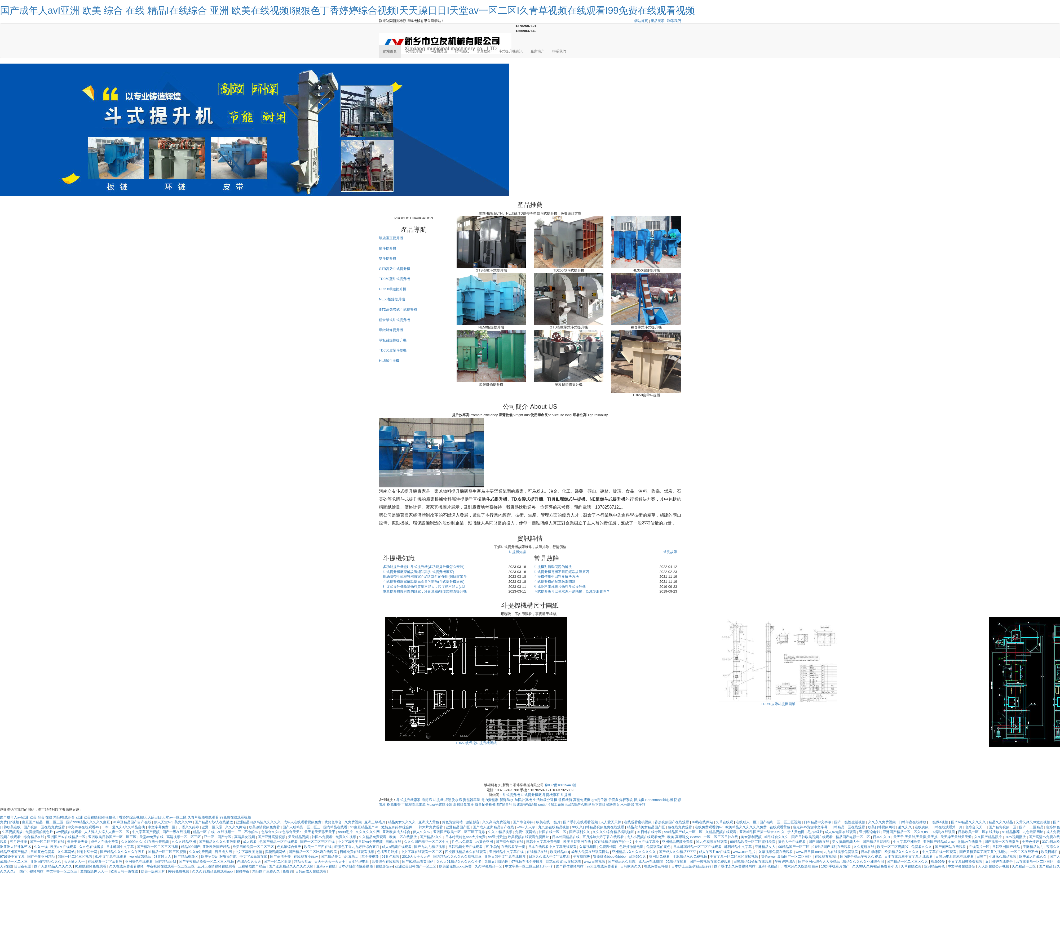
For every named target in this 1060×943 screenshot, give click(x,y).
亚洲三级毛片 (375, 822)
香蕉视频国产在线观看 (672, 822)
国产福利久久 (580, 832)
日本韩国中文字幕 (120, 847)
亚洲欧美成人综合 (396, 832)
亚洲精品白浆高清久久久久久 (259, 822)
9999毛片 (346, 832)
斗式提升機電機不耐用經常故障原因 (561, 572)
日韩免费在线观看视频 (357, 852)
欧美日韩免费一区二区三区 (254, 847)
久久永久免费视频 (882, 822)
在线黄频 (922, 827)
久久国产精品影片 (988, 837)
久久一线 (41, 847)
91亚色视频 (391, 857)
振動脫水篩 (453, 800)
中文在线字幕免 (647, 842)
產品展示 (657, 21)
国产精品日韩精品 (877, 842)
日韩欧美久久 (631, 866)
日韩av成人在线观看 (311, 871)
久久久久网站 (236, 827)
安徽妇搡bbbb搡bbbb (610, 857)
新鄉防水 (506, 800)
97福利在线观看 (943, 832)
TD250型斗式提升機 (394, 279)
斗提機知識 (438, 51)
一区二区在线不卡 (1024, 852)
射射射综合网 (87, 852)
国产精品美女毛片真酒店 (340, 857)
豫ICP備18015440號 (560, 785)
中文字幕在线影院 (962, 866)
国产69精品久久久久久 (969, 822)
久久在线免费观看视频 (127, 866)
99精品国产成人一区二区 (684, 832)
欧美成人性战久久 (1033, 857)
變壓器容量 (471, 800)
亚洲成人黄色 (429, 822)
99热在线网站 (703, 822)
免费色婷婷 (1031, 842)
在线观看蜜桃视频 (638, 822)
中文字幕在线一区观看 (939, 852)
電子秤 (640, 805)
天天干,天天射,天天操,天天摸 (916, 837)
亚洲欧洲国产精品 (216, 847)
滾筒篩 (427, 800)
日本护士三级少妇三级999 (691, 866)
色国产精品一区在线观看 (278, 842)
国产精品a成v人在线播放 (214, 822)
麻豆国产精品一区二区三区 (43, 822)
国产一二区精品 (1031, 827)
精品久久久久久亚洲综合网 (863, 862)
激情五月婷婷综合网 (397, 827)
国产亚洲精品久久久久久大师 (292, 866)
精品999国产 (191, 847)
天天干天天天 (78, 842)
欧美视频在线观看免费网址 (529, 837)
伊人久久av (422, 832)
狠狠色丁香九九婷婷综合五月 (357, 847)
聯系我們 (674, 21)
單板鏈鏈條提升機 (393, 340)
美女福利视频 (751, 837)
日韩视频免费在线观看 (466, 847)
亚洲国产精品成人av (939, 842)
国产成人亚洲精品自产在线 (494, 827)
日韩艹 (982, 857)
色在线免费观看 (680, 827)
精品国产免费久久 (266, 871)
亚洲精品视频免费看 (678, 842)
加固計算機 (523, 800)
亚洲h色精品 (768, 866)
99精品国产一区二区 (794, 847)
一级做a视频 (939, 822)
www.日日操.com (809, 852)
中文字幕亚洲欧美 (907, 842)
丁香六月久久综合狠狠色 (799, 866)
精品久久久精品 (1001, 822)
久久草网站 (66, 852)
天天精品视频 (299, 837)
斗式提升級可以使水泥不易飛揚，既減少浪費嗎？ (572, 591)
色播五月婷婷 (388, 852)
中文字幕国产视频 (146, 832)
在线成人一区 (747, 822)
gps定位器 (599, 800)
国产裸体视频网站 (570, 866)
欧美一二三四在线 (318, 847)
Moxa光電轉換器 (439, 805)
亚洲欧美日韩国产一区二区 (416, 866)
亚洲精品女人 (765, 847)
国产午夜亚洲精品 (41, 857)
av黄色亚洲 (484, 842)
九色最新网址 (1033, 832)
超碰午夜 (243, 871)
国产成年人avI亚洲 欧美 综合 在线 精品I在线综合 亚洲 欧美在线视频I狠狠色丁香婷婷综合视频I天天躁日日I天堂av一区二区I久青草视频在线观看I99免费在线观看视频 (347, 10)
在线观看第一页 (513, 847)
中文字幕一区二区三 (62, 871)
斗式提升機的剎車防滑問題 (554, 582)
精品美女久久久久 (402, 822)
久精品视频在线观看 (721, 832)
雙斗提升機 (387, 258)
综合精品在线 (34, 837)
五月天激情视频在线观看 (216, 866)
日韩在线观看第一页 (947, 827)
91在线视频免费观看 (91, 866)
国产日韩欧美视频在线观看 (812, 837)
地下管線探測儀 (604, 805)
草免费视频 (370, 857)
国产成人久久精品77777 (678, 852)
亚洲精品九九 (1033, 847)
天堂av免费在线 (152, 837)
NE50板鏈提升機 (392, 299)
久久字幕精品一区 (489, 866)
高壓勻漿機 (582, 800)
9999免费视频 (179, 871)
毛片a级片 (815, 832)
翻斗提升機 (387, 248)
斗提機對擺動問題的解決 (553, 567)
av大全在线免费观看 (602, 866)
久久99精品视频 (500, 832)
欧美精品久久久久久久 (902, 852)
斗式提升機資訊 (510, 51)
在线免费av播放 (656, 866)
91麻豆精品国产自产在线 (132, 822)
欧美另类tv (209, 857)
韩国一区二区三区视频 (75, 857)
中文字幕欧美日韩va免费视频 (361, 842)
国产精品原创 (166, 862)
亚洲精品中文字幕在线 (507, 852)
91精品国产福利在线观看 (832, 847)
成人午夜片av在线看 (715, 852)
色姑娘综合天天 (289, 847)
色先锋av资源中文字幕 (810, 827)
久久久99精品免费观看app (213, 871)
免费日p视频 (10, 822)
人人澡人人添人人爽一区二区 (107, 832)
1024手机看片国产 (835, 866)
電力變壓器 (490, 800)
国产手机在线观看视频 (581, 822)
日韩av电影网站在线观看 (955, 857)
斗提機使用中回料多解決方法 (556, 577)
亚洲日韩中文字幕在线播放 (505, 857)
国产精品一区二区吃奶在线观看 (313, 852)
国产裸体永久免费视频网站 (735, 866)
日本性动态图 (872, 852)
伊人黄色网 (796, 832)
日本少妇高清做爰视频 (356, 866)
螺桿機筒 (565, 800)
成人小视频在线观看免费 (645, 837)
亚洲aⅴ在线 (326, 866)
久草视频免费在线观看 (776, 852)
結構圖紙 (462, 51)
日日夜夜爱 (23, 866)
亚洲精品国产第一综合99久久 (762, 832)
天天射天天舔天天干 (320, 832)
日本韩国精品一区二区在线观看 (697, 847)
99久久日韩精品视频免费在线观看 (598, 827)
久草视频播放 (13, 832)
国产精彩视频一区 (1003, 827)
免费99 (287, 871)
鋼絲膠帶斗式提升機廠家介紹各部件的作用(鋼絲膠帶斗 (425, 577)
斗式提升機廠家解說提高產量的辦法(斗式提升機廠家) (424, 582)
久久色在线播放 (91, 847)
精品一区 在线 (204, 832)
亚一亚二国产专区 (218, 837)
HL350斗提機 (389, 361)
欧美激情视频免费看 (265, 827)
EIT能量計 (504, 805)
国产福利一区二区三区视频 (780, 822)
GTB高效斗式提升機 (394, 269)
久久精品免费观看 (373, 837)
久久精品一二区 (1024, 866)
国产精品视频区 (186, 857)
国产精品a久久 (431, 837)
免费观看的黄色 (659, 847)
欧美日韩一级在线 (125, 871)
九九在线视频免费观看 (841, 852)
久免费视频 (353, 822)
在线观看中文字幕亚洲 (105, 862)
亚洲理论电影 (870, 832)
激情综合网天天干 (94, 871)
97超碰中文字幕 (12, 857)
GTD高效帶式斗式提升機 (398, 310)
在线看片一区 (980, 847)
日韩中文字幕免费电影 (544, 842)
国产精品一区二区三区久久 (908, 862)
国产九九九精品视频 (430, 847)
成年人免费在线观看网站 (590, 852)
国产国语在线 (819, 842)
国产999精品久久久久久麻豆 (88, 822)
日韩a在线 (394, 842)
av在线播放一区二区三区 (1034, 862)
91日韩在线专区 (649, 832)
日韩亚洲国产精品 (1006, 847)
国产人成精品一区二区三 (301, 827)
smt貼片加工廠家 (551, 805)
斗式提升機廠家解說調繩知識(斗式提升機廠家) (418, 572)
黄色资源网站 (453, 822)
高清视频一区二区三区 (184, 837)
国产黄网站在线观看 (951, 847)
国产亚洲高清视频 (272, 837)
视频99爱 (938, 862)
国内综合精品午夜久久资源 (861, 857)
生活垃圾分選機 (545, 800)
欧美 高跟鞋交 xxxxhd (684, 837)
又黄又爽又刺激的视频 (1033, 822)
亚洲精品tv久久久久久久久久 (634, 852)
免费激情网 (608, 847)
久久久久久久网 (368, 832)
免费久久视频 (346, 837)
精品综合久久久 (776, 837)
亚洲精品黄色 (935, 866)
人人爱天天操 (611, 822)
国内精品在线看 (335, 827)
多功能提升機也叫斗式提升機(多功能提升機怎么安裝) (424, 567)
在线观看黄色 (780, 827)
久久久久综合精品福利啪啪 (614, 832)
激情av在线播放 (970, 842)
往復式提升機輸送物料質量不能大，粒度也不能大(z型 (424, 587)
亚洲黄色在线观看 (139, 862)
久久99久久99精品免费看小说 (875, 866)
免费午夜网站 (526, 832)
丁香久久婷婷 (189, 827)
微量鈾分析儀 (485, 805)
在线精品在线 (537, 852)
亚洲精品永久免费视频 (690, 857)
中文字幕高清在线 (254, 857)
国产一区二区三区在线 (47, 842)
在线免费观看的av (709, 827)
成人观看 (250, 842)
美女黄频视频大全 (846, 842)
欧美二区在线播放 (403, 837)
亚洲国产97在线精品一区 (66, 837)
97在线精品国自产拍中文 (613, 842)
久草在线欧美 (911, 866)
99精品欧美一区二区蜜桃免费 (753, 842)
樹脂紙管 (394, 805)
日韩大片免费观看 (429, 827)
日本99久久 (638, 857)
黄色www (768, 857)
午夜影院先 (582, 857)
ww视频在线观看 (69, 832)
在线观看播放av (306, 857)
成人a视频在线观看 (397, 847)
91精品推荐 (1011, 832)
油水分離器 (625, 805)
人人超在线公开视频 (994, 866)
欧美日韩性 (1050, 852)
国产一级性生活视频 (850, 822)
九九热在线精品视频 (554, 827)
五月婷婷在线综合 (999, 862)
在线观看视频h (826, 857)
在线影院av (384, 866)
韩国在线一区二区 (553, 832)
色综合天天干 (976, 827)
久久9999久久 (132, 842)
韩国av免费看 (322, 837)
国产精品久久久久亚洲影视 (220, 842)
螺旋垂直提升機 (391, 238)
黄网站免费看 (660, 857)
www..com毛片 (745, 852)
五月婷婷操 (19, 842)
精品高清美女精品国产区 (646, 827)
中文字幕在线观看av (84, 827)
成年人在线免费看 (105, 842)
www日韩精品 (141, 857)
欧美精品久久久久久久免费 (746, 827)
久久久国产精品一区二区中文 (427, 842)
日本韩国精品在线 (566, 837)
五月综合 (492, 847)
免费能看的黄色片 (39, 832)
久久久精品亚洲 (184, 842)
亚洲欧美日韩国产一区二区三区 (113, 837)
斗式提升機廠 (531, 795)
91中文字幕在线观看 (111, 857)
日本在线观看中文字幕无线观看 (552, 847)
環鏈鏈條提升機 (391, 330)
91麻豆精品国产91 (365, 827)
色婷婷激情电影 (631, 847)
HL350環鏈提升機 (392, 289)
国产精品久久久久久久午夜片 (123, 852)
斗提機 (566, 795)
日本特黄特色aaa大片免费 (466, 837)
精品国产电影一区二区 (853, 837)
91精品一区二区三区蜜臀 (167, 852)
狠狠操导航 (228, 857)
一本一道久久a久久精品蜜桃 (124, 827)
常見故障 (484, 51)
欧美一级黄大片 (153, 871)
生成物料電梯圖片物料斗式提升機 (560, 587)
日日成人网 (224, 852)
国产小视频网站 (32, 871)
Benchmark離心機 (659, 800)
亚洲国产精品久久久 (46, 862)
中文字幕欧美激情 (249, 852)
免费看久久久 (922, 847)
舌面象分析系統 (620, 800)
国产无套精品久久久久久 (53, 866)
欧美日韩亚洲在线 (577, 842)
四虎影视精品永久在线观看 (466, 852)
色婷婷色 (1053, 827)
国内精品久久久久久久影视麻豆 (458, 857)
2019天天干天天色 (416, 857)
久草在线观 (725, 822)
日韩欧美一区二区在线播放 (979, 832)
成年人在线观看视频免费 (303, 822)
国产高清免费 (281, 857)
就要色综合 (333, 822)
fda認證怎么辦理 (578, 805)
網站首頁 (641, 21)
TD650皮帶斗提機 (393, 350)
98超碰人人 (163, 857)
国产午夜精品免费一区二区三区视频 (207, 862)
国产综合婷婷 (524, 822)
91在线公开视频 (157, 842)
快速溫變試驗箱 (525, 805)
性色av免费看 (463, 842)
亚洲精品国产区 (458, 827)
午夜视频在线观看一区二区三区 (171, 866)
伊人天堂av (163, 822)
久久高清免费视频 (496, 822)
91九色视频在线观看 (712, 842)
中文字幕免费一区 (162, 827)
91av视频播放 (1016, 837)
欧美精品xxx (559, 852)
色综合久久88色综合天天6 (282, 832)
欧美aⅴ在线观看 (63, 847)
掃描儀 (639, 800)
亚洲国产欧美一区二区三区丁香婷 (459, 832)
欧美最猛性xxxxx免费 (456, 866)
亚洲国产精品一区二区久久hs (906, 832)
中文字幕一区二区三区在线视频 (734, 857)
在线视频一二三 (229, 832)
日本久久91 (882, 837)
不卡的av (251, 832)
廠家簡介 (537, 51)
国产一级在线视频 (176, 832)
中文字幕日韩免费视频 (965, 862)
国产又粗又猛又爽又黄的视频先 (984, 852)
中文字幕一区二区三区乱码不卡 (529, 866)
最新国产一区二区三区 (795, 857)
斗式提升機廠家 (408, 800)
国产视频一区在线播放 (1002, 842)
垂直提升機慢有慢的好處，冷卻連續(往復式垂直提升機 (425, 591)
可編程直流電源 (413, 805)
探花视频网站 (276, 852)
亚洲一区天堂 (212, 827)
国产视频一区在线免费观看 (45, 827)
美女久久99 (183, 822)
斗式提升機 (413, 51)
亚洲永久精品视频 (1003, 857)
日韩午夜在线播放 (913, 822)
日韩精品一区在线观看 (848, 827)
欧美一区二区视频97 (893, 847)
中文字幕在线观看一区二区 (422, 852)
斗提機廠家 (551, 795)
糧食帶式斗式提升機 (394, 320)
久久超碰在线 (864, 847)
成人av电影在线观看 (841, 832)
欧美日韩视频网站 (882, 827)
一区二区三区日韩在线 (721, 837)
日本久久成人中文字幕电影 (550, 857)
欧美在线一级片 (548, 822)
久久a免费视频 (201, 852)
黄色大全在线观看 (792, 842)
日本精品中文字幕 (818, 822)
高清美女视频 (245, 837)
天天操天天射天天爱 (956, 837)
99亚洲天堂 (497, 837)
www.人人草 (526, 827)
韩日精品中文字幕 (738, 847)
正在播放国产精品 (252, 866)
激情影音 (473, 822)
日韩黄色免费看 (43, 852)
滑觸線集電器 (463, 805)
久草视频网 (588, 847)
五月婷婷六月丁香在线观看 (603, 837)
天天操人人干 (75, 862)
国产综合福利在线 (510, 842)
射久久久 (905, 827)
